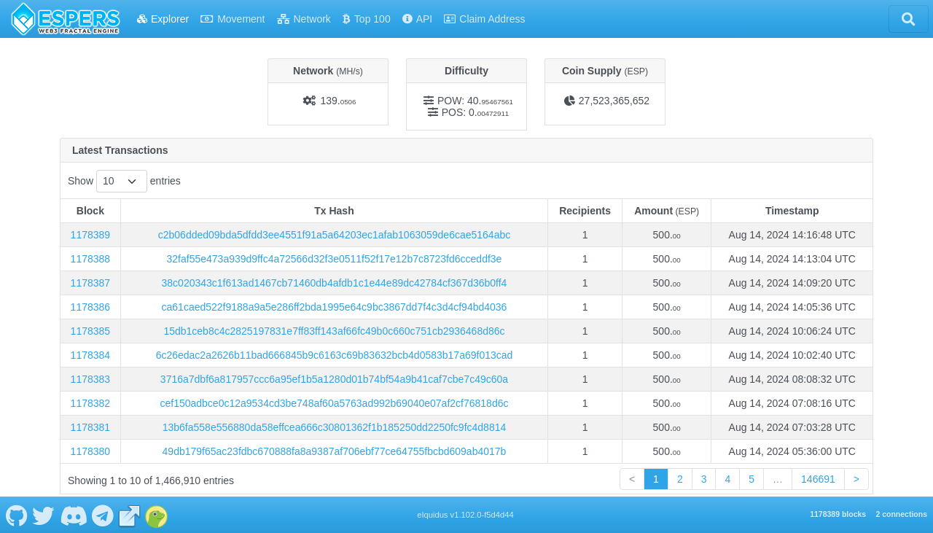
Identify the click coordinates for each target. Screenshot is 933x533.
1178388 (91, 259)
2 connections (901, 514)
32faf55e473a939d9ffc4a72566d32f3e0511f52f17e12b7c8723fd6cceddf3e (334, 259)
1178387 (91, 283)
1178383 (91, 379)
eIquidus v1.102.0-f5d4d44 (465, 514)
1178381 (91, 427)
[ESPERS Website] (129, 515)
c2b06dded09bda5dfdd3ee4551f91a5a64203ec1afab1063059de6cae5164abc (334, 235)
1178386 (91, 307)
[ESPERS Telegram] (103, 515)
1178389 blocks (838, 514)
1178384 (91, 355)
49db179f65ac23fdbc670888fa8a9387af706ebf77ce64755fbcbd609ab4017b (335, 451)
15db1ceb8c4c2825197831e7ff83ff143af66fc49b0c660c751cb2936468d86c (333, 331)
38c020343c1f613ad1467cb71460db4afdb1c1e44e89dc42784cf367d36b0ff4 (334, 283)
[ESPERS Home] (65, 19)
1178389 (91, 235)
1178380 (91, 451)
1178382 (91, 403)
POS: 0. (476, 112)
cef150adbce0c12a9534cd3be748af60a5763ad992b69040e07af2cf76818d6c (334, 403)
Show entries (124, 181)
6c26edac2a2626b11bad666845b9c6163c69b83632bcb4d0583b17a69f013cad (334, 355)
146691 (818, 479)
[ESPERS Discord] (73, 515)
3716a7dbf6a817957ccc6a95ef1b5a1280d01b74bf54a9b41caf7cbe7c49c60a (334, 379)
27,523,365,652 (614, 100)
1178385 (91, 331)
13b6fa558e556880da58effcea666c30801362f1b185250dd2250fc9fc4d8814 (335, 427)
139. (338, 100)
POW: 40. (475, 100)
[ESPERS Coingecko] (156, 515)
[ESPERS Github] (16, 515)
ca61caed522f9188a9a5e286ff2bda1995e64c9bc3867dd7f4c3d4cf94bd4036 (334, 307)
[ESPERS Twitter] (43, 515)
